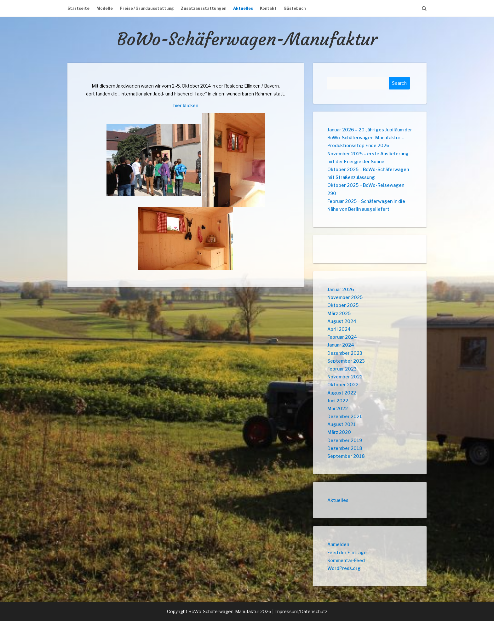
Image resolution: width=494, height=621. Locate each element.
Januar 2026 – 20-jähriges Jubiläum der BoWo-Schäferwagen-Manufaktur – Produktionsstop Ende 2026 (369, 137)
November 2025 (345, 297)
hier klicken (185, 105)
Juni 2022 (337, 400)
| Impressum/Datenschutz (299, 611)
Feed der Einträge (347, 552)
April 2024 (339, 329)
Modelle (104, 8)
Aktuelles (243, 8)
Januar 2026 (340, 289)
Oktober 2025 (343, 305)
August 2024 (341, 321)
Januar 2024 (340, 345)
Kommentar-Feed (346, 560)
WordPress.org (344, 568)
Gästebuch (295, 8)
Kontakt (268, 8)
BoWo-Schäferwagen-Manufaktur (247, 39)
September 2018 (346, 456)
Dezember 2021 (344, 416)
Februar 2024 (342, 337)
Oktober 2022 (343, 384)
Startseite (78, 8)
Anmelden (338, 544)
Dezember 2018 (344, 448)
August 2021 (341, 424)
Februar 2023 (342, 368)
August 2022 (341, 392)
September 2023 (346, 361)
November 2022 (345, 376)
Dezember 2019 (344, 440)
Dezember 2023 (344, 353)
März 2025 (339, 313)
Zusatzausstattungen (203, 8)
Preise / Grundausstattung (147, 8)
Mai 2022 (337, 408)
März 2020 (339, 432)
